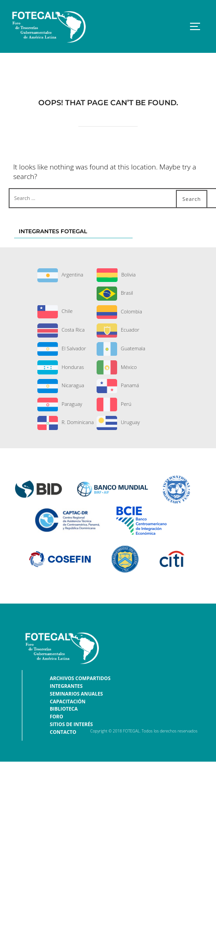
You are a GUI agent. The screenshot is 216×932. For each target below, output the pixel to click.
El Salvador (61, 348)
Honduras (60, 367)
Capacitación (67, 701)
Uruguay (118, 422)
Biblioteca (63, 709)
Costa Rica (61, 329)
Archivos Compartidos (80, 678)
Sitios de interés (71, 724)
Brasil (115, 292)
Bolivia (116, 274)
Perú (114, 403)
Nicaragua (60, 385)
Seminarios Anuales (76, 694)
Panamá (118, 385)
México (117, 367)
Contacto (63, 732)
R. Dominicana (65, 422)
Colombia (119, 311)
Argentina (60, 274)
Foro (56, 716)
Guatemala (121, 348)
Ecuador (118, 329)
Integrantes (66, 686)
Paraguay (59, 403)
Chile (54, 310)
